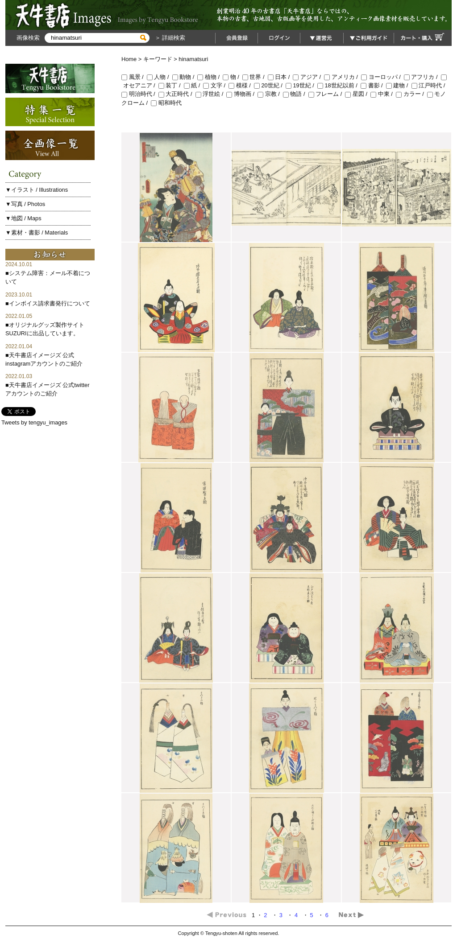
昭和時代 (166, 102)
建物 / (398, 85)
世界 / (255, 77)
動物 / (185, 77)
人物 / (159, 77)
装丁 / (171, 85)
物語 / (295, 94)
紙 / (194, 85)
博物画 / (242, 94)
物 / (232, 77)
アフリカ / (422, 77)
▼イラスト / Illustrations (36, 189)
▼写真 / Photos (25, 204)
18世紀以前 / (339, 85)
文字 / (215, 85)
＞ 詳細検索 (169, 37)
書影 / (373, 85)
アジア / (308, 77)
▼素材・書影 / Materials (36, 232)
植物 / (210, 77)
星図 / (357, 94)
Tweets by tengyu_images (34, 422)
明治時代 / (139, 94)
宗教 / (270, 94)
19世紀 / (301, 85)
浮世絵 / (211, 94)
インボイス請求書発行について (49, 303)
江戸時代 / (429, 85)
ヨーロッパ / (382, 77)
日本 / (280, 77)
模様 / (241, 85)
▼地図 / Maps (23, 218)
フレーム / (326, 94)
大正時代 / (176, 94)
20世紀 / (270, 85)
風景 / (134, 77)
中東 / (383, 94)
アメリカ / (342, 77)
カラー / (411, 94)
